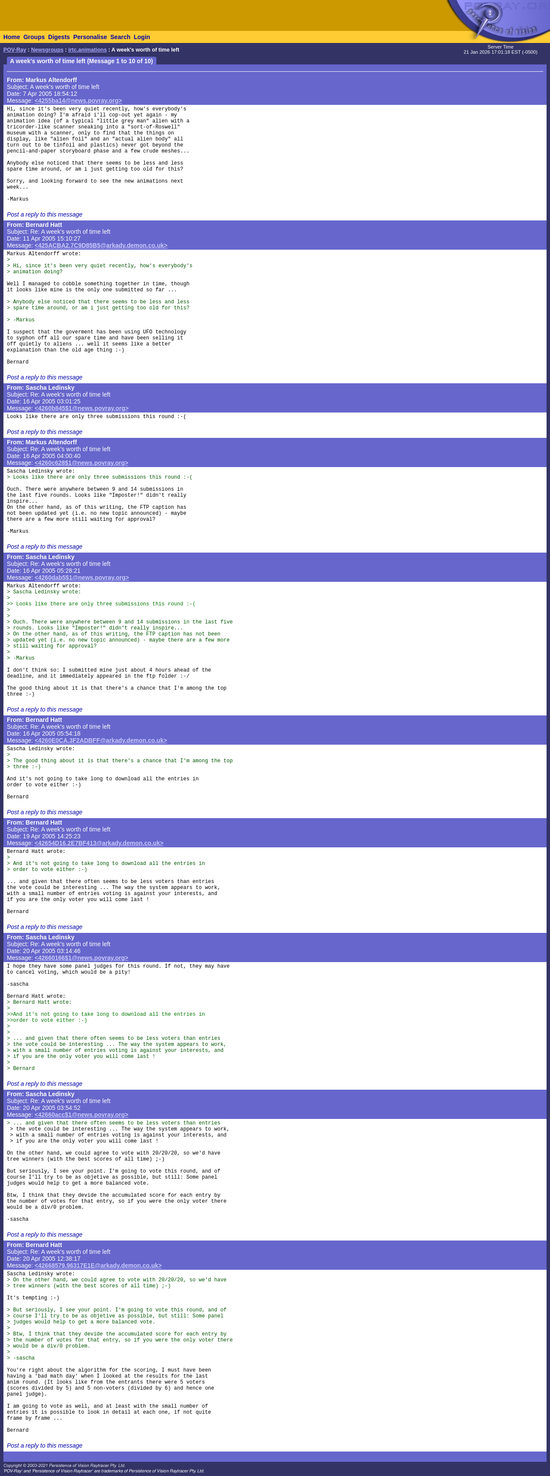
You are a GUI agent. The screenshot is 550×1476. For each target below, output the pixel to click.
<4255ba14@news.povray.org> (78, 100)
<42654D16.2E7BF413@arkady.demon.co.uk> (99, 843)
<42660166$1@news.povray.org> (81, 957)
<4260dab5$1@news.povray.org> (82, 577)
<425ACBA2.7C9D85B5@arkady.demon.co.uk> (101, 245)
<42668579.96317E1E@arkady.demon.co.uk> (98, 1265)
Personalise (90, 37)
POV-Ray (14, 50)
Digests (59, 37)
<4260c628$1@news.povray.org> (81, 462)
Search (120, 37)
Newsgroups (47, 50)
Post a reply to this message (44, 214)
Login (142, 37)
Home (11, 37)
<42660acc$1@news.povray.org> (81, 1114)
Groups (34, 37)
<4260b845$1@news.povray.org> (82, 408)
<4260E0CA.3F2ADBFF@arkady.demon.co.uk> (101, 740)
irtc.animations (87, 50)
